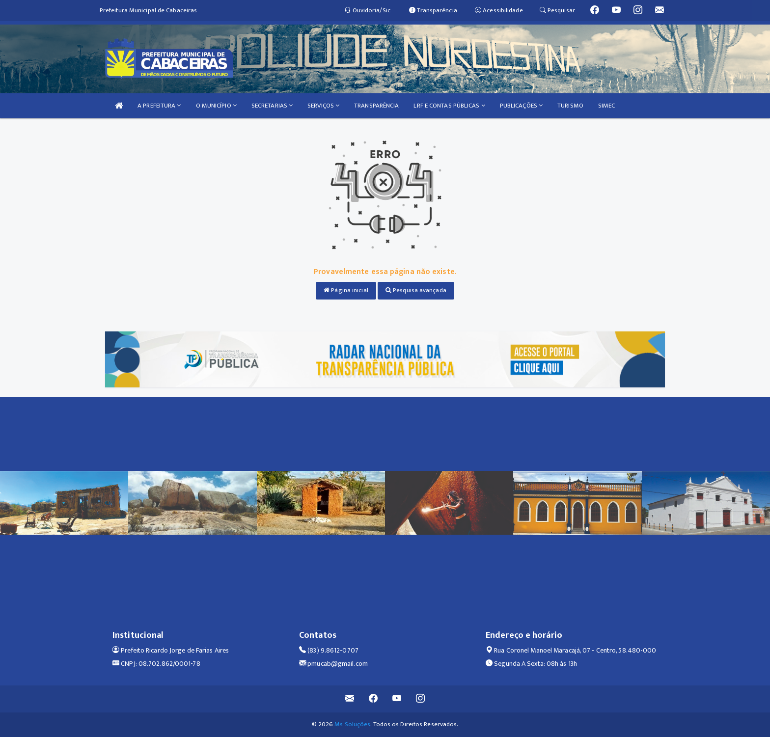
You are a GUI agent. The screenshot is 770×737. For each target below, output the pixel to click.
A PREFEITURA (159, 105)
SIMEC (606, 105)
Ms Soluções (352, 724)
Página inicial (346, 290)
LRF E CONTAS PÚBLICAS (449, 105)
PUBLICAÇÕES (521, 105)
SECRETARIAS (272, 105)
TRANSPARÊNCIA (376, 105)
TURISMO (570, 105)
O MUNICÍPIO (216, 105)
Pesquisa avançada (415, 290)
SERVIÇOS (323, 105)
